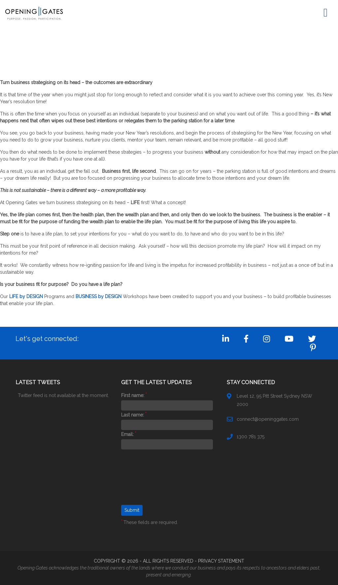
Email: (128, 434)
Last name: (133, 414)
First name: (134, 395)
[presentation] (148, 481)
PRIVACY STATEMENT (221, 561)
